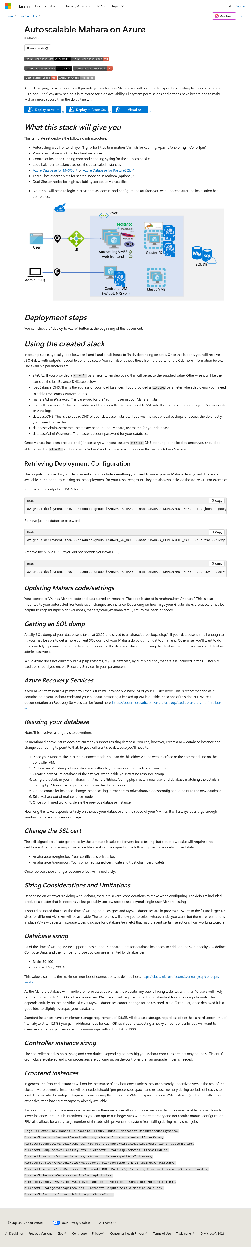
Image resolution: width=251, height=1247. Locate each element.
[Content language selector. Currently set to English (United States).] (25, 1222)
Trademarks (184, 1233)
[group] (125, 509)
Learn (9, 16)
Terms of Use (162, 1233)
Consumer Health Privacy (127, 1233)
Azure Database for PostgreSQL (107, 170)
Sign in (241, 6)
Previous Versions (40, 1233)
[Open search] (230, 6)
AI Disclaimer (14, 1233)
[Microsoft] (8, 6)
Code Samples (27, 16)
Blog (60, 1233)
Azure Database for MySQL (53, 170)
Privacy (97, 1233)
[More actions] (242, 16)
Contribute (79, 1233)
